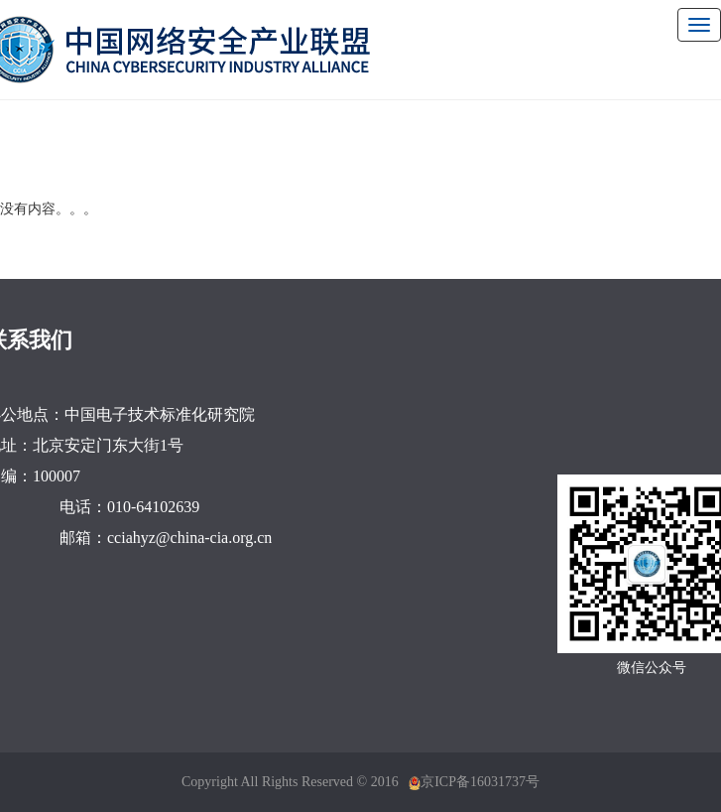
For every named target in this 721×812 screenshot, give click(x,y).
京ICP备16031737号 (480, 781)
